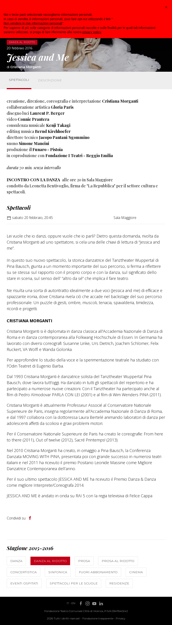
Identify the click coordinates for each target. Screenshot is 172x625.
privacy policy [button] (91, 32)
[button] (166, 7)
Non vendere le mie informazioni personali (33, 23)
